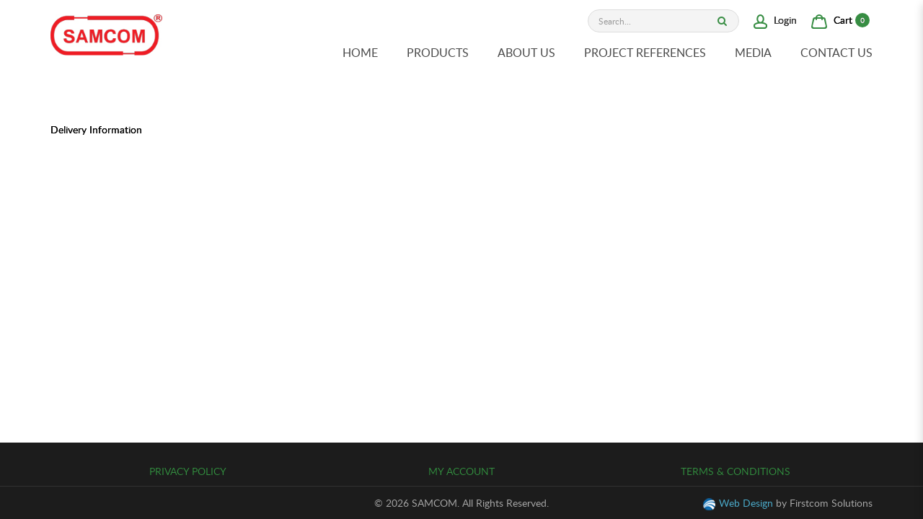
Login (775, 20)
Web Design (746, 503)
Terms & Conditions (735, 471)
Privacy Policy (187, 471)
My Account (461, 471)
